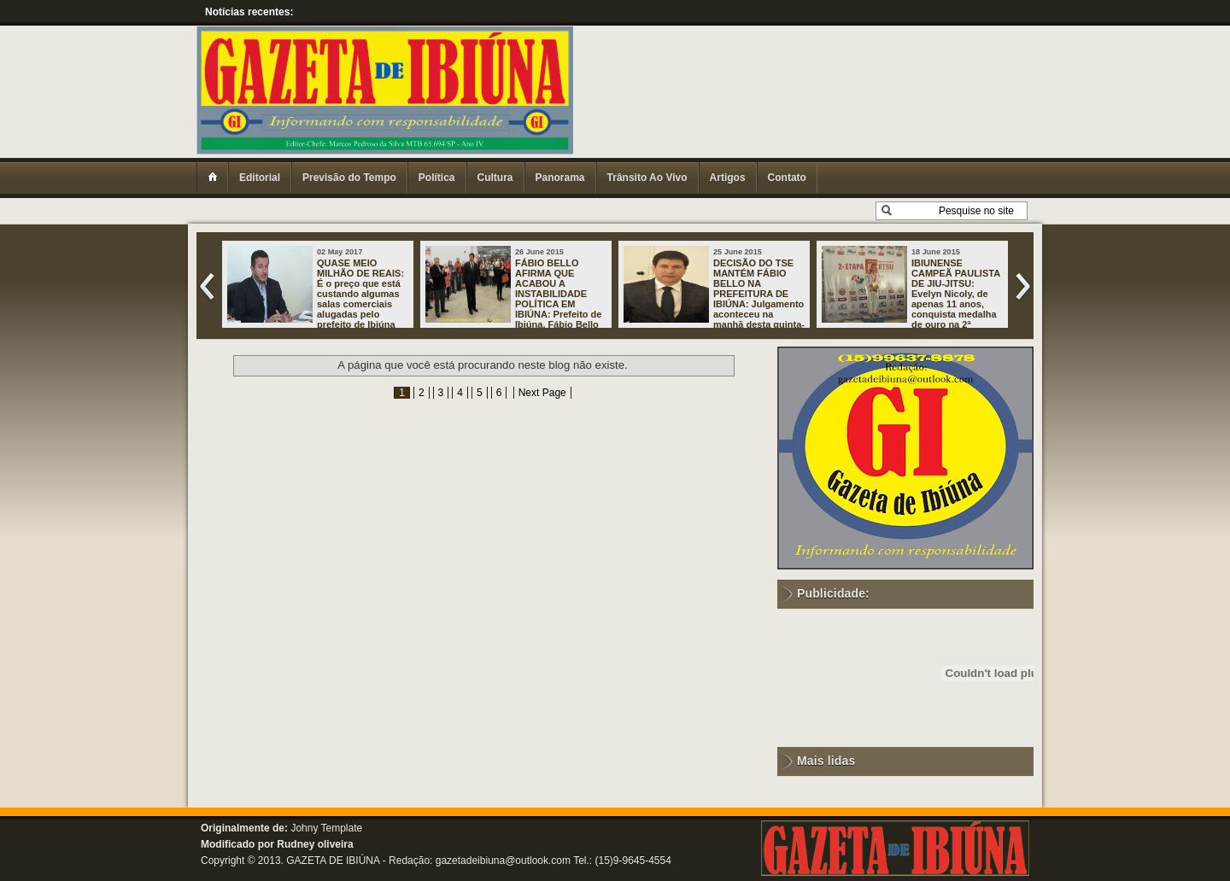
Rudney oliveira (315, 844)
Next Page (542, 393)
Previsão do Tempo (349, 178)
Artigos (728, 178)
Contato (787, 178)
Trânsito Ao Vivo (647, 178)
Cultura (495, 178)
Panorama (560, 178)
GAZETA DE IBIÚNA (332, 860)
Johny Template (326, 828)
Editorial (259, 178)
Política (437, 178)
